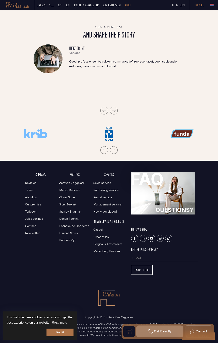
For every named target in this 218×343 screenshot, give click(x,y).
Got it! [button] (60, 332)
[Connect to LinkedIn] (143, 238)
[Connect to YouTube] (151, 238)
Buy (60, 5)
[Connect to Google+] (160, 238)
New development (112, 5)
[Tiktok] (168, 238)
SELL (51, 5)
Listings (41, 5)
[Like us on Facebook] (134, 238)
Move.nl (199, 5)
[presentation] (104, 110)
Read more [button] (59, 322)
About (128, 5)
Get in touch (178, 5)
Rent (68, 5)
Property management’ (86, 5)
